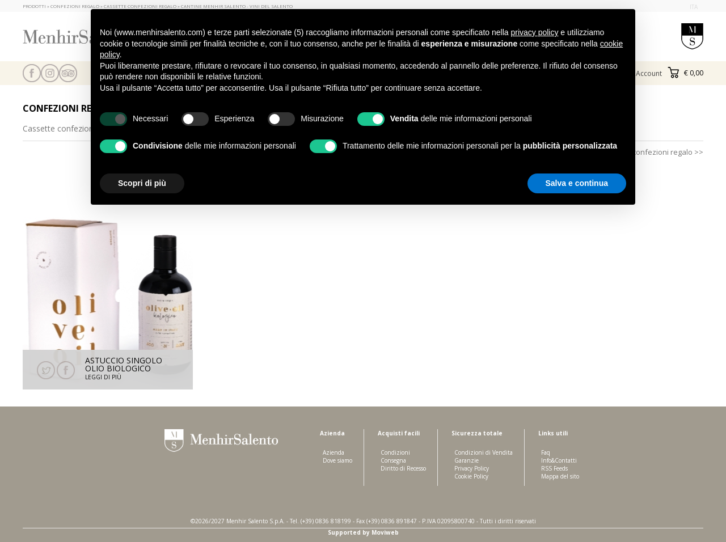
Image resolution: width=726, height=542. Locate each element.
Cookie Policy (471, 476)
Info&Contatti (559, 460)
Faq (545, 452)
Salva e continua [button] (577, 183)
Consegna (393, 460)
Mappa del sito (560, 476)
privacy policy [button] (534, 32)
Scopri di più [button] (142, 183)
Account (649, 73)
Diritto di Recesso (403, 468)
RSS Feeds (554, 468)
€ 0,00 (685, 73)
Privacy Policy (471, 468)
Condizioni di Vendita (483, 452)
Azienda (333, 452)
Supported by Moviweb (363, 532)
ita (694, 7)
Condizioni (395, 452)
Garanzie (466, 460)
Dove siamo (337, 460)
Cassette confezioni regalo (72, 128)
